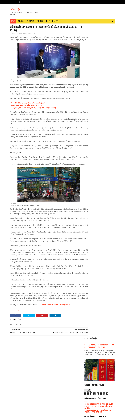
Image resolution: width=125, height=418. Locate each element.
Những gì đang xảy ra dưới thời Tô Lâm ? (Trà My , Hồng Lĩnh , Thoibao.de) (105, 125)
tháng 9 (88, 374)
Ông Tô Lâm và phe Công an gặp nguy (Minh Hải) (104, 235)
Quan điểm (30, 21)
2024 (88, 394)
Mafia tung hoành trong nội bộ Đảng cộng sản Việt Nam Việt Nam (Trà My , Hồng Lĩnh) (105, 246)
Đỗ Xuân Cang (88, 220)
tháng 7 (88, 369)
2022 (88, 388)
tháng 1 (88, 353)
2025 (88, 396)
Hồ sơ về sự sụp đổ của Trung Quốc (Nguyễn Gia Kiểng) (98, 95)
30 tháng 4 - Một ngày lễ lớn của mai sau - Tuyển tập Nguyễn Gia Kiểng (98, 99)
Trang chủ (12, 2)
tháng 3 (88, 358)
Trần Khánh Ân (89, 224)
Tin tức (40, 21)
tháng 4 (88, 361)
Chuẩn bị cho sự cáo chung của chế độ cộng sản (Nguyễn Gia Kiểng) (99, 33)
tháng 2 (88, 355)
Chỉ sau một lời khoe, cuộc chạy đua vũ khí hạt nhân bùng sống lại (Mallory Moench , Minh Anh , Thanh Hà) (99, 193)
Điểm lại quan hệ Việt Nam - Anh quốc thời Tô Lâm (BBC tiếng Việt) (104, 153)
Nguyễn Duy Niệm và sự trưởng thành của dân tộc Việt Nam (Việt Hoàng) (104, 265)
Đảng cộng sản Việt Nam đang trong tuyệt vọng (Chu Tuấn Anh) (103, 204)
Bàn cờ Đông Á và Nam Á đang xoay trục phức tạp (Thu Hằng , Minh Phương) (105, 134)
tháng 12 (88, 382)
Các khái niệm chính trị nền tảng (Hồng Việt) (98, 92)
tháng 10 (88, 377)
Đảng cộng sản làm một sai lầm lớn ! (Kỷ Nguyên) (104, 297)
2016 (87, 339)
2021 (87, 385)
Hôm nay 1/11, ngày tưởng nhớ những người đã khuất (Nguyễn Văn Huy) (104, 162)
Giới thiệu (18, 2)
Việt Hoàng (100, 217)
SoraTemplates (21, 415)
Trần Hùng (108, 217)
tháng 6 (88, 366)
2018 (87, 345)
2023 (88, 391)
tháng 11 (88, 379)
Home (13, 21)
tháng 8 (88, 371)
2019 (87, 347)
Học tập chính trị (52, 21)
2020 (88, 350)
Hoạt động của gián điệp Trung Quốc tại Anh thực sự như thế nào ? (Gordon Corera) (105, 143)
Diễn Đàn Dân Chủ (30, 34)
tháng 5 (88, 363)
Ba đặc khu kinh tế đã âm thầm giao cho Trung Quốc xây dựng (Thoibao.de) (104, 327)
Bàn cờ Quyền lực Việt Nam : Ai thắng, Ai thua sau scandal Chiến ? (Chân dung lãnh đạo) (105, 172)
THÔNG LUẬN (15, 9)
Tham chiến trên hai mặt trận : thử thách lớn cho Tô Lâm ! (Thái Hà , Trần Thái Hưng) (105, 317)
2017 (87, 342)
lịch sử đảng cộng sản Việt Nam (103, 220)
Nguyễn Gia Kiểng (89, 217)
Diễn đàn (21, 21)
